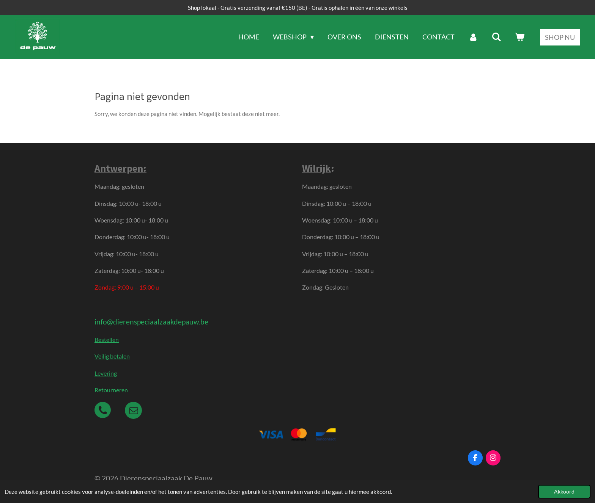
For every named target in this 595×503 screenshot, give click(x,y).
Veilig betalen (112, 356)
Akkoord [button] (564, 492)
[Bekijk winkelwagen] (519, 36)
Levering (105, 373)
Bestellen (106, 339)
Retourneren (111, 389)
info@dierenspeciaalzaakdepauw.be (151, 321)
